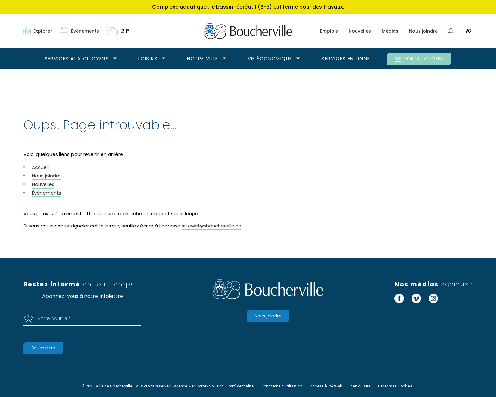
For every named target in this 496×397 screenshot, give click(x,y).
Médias (390, 31)
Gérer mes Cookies (395, 386)
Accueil (40, 167)
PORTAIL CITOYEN (419, 58)
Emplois (329, 31)
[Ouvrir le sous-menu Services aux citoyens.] (115, 58)
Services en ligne (345, 58)
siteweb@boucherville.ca (211, 225)
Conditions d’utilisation (281, 386)
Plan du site (360, 386)
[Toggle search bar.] (450, 31)
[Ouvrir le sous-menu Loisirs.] (164, 58)
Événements (46, 192)
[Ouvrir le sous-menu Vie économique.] (298, 58)
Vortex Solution (210, 386)
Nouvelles (360, 31)
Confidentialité (240, 386)
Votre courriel (54, 318)
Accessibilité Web (326, 386)
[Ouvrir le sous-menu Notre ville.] (224, 58)
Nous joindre (423, 31)
